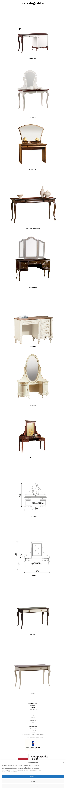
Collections (33, 705)
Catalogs (33, 732)
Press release (33, 728)
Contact (33, 722)
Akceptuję (33, 776)
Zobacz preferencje (33, 786)
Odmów (33, 781)
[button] (63, 762)
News (33, 715)
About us (33, 717)
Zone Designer (33, 730)
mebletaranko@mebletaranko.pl (35, 737)
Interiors (33, 707)
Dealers (33, 719)
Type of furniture (33, 709)
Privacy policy (33, 720)
